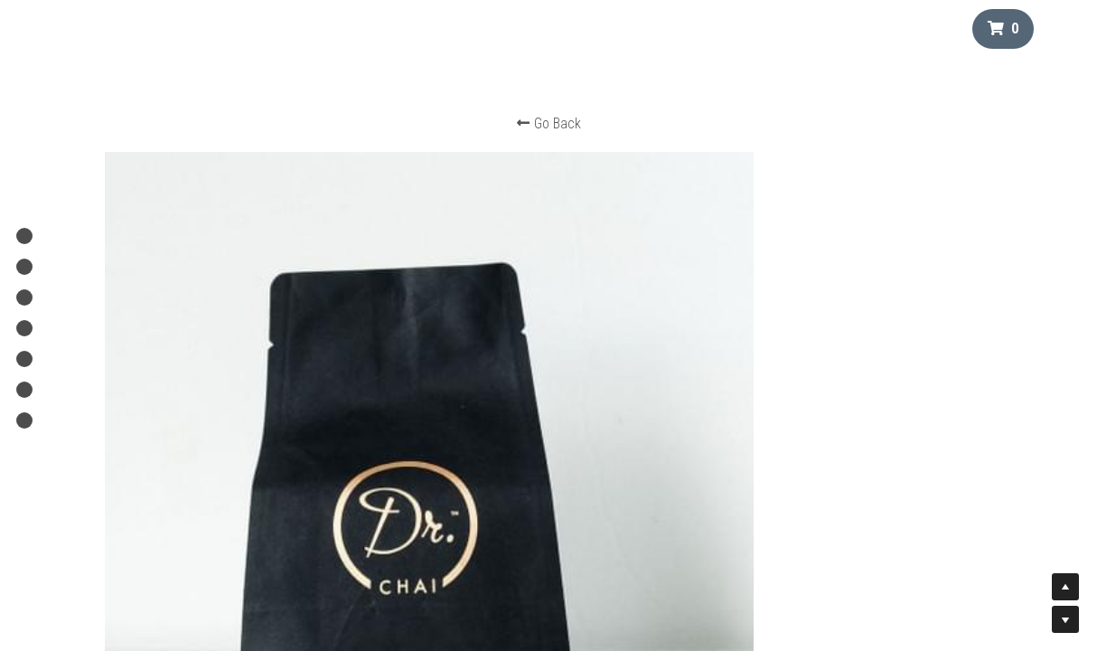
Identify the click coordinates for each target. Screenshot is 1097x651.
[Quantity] (841, 317)
